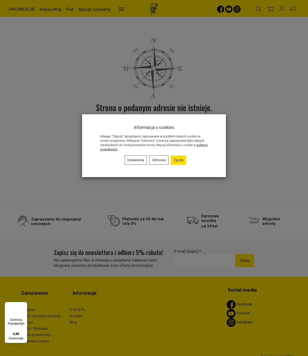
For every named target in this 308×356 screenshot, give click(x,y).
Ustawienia (135, 160)
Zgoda (178, 160)
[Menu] (24, 305)
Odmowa (159, 160)
